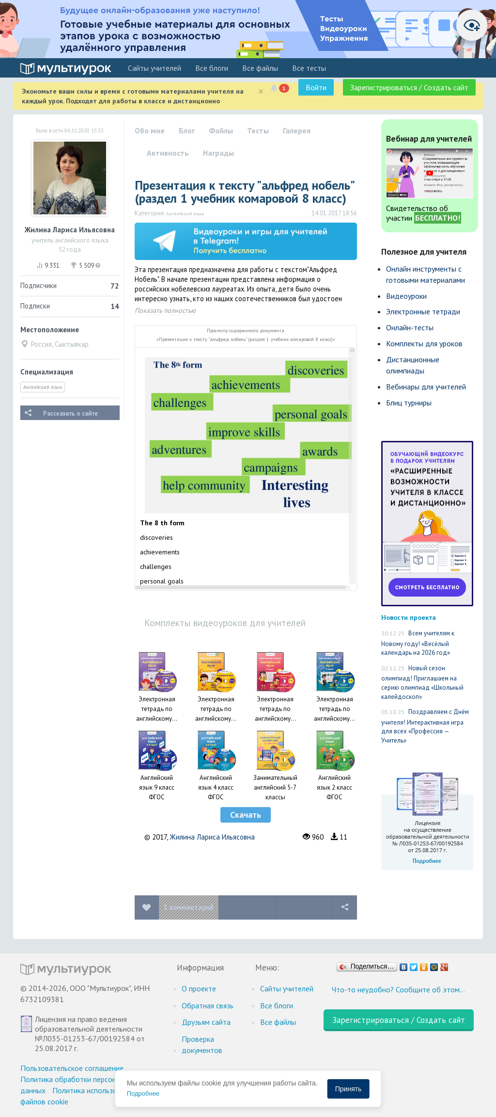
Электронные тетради (423, 311)
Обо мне (150, 130)
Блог (187, 130)
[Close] (261, 91)
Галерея (296, 130)
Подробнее (143, 1093)
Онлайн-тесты (410, 327)
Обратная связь (207, 1005)
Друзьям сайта (206, 1022)
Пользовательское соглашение (72, 1068)
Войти (316, 87)
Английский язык (42, 387)
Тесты (258, 130)
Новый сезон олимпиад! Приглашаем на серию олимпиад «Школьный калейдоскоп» (422, 682)
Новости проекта (408, 617)
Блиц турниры (409, 402)
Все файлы (260, 68)
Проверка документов (202, 1044)
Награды (218, 153)
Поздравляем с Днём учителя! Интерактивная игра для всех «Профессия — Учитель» (425, 726)
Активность (168, 153)
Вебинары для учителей (426, 386)
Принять (348, 1089)
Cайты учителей (154, 68)
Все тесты (309, 68)
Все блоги (211, 68)
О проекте (199, 988)
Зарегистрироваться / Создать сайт (409, 87)
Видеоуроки (406, 296)
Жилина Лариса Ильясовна (212, 837)
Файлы (221, 130)
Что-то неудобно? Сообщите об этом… (398, 989)
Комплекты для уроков (424, 343)
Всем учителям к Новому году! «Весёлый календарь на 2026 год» (417, 643)
